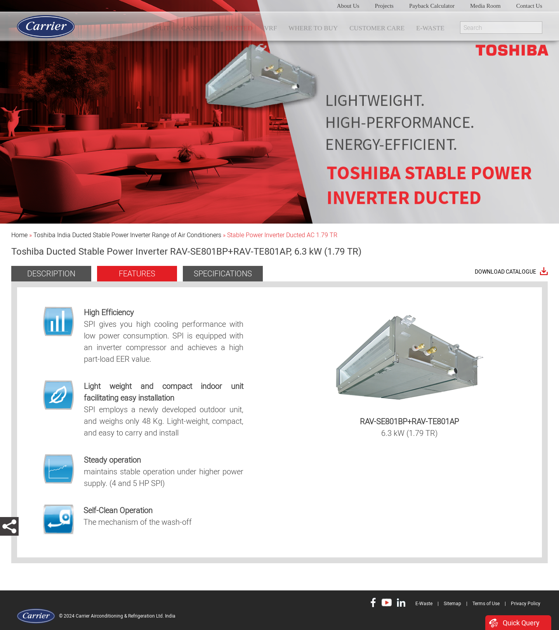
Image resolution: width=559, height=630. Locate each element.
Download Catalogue (505, 272)
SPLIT (161, 28)
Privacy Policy (525, 603)
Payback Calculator (432, 6)
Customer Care (376, 28)
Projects (384, 6)
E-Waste (430, 28)
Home (19, 235)
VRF (270, 28)
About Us (348, 6)
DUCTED (239, 28)
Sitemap (452, 603)
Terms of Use (486, 603)
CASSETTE (197, 28)
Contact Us (529, 6)
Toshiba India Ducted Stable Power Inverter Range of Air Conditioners (127, 235)
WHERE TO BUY (313, 28)
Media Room (485, 6)
